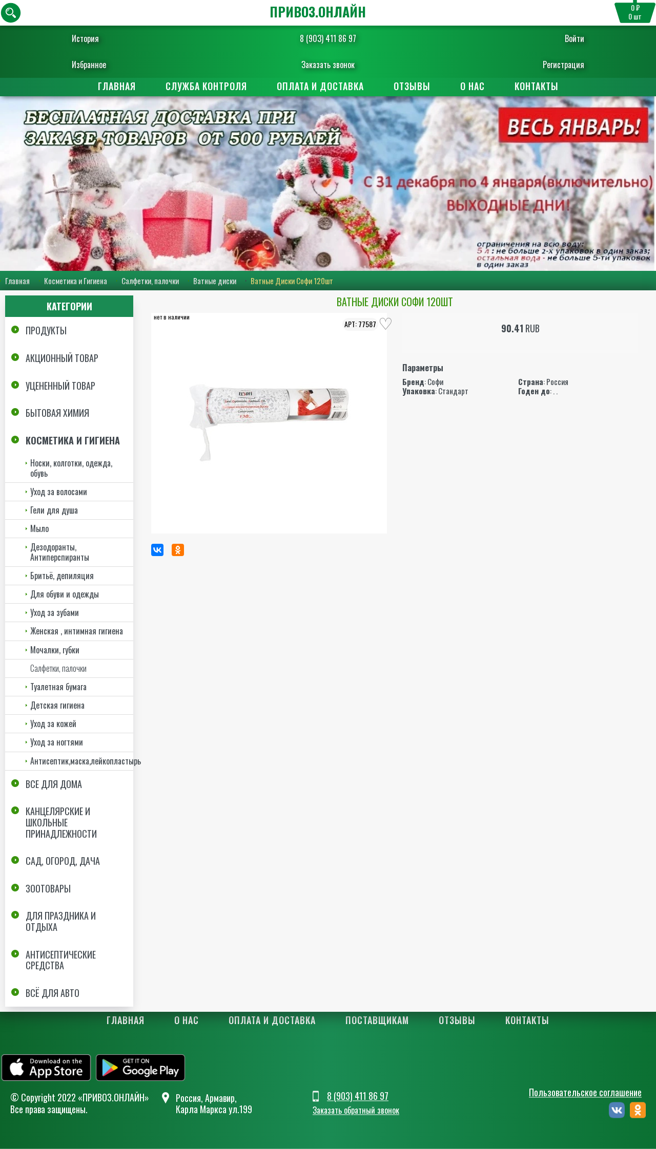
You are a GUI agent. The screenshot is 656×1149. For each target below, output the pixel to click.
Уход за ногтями (56, 742)
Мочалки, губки (54, 650)
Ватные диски (214, 281)
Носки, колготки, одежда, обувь (71, 468)
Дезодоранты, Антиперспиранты (59, 552)
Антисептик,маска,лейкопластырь (81, 761)
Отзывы (412, 86)
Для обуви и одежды (64, 594)
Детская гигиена (57, 705)
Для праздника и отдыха (61, 921)
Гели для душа (54, 510)
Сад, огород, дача (63, 860)
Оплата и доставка (320, 86)
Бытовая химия (57, 412)
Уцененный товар (60, 385)
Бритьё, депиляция (62, 575)
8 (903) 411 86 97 (328, 38)
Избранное (95, 64)
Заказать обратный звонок (356, 1110)
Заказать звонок (328, 64)
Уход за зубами (54, 612)
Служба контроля (206, 86)
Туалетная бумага (58, 686)
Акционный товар (62, 358)
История (91, 38)
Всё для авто (52, 992)
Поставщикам (377, 1020)
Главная (117, 86)
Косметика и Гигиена (75, 281)
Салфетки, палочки (150, 281)
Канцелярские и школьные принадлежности (61, 822)
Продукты (46, 330)
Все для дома (54, 784)
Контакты (537, 86)
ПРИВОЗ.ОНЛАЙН (318, 11)
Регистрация (557, 64)
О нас (472, 86)
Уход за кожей (53, 723)
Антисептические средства (61, 960)
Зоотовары (48, 888)
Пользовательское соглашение (585, 1092)
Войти (568, 38)
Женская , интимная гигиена (76, 631)
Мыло (39, 528)
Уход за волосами (58, 491)
